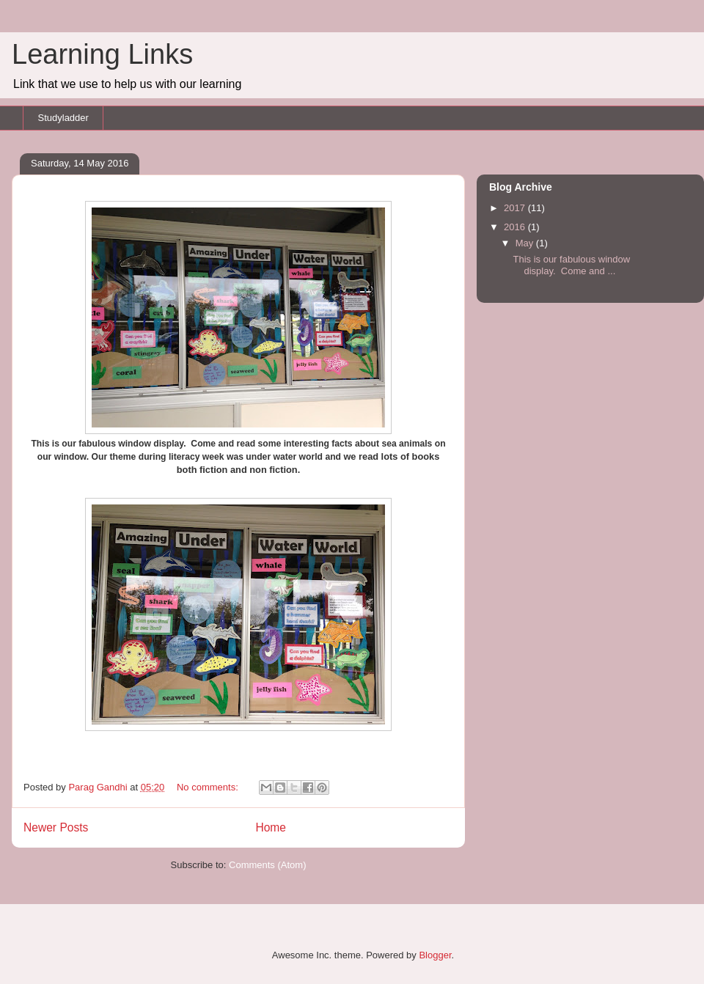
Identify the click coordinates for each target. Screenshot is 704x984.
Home (270, 827)
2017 (516, 207)
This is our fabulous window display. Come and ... (571, 265)
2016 (516, 226)
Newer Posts (55, 827)
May (526, 243)
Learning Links (102, 54)
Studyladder (63, 117)
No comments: (209, 787)
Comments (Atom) (267, 864)
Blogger (435, 955)
